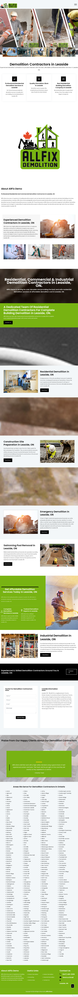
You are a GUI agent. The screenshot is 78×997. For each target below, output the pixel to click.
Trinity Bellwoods (63, 890)
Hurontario (27, 930)
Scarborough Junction (65, 793)
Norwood (44, 882)
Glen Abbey (27, 886)
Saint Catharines (46, 960)
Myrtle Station (45, 861)
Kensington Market (29, 944)
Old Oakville (45, 886)
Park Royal (44, 901)
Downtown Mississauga (30, 808)
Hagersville (27, 903)
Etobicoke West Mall (29, 857)
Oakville (44, 884)
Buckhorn (9, 878)
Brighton (9, 870)
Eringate (26, 853)
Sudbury (61, 845)
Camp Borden (10, 899)
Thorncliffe (62, 872)
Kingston (26, 952)
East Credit (27, 826)
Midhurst (44, 833)
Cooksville (9, 948)
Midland (44, 835)
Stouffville (61, 839)
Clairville (9, 930)
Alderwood (9, 800)
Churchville (9, 927)
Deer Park (9, 962)
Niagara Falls (45, 876)
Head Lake (26, 915)
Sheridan (61, 806)
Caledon (9, 888)
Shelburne (61, 804)
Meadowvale (45, 826)
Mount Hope (45, 857)
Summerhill (62, 847)
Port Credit (44, 921)
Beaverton (9, 833)
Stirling (61, 831)
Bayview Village (11, 829)
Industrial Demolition (48, 980)
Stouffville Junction (64, 841)
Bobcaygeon (10, 847)
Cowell (8, 954)
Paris (43, 899)
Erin (25, 847)
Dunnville (26, 822)
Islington (26, 938)
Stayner (61, 829)
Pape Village (45, 897)
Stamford (61, 826)
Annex (8, 808)
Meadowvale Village (47, 829)
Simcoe (61, 812)
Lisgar (43, 800)
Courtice (9, 952)
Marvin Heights (45, 824)
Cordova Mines (10, 950)
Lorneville (44, 810)
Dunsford (26, 824)
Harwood (26, 909)
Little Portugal (45, 804)
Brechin (9, 866)
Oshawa (44, 894)
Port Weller (44, 934)
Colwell (8, 944)
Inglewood (26, 932)
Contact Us (8, 322)
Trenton (61, 888)
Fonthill (26, 870)
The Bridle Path (63, 859)
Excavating (31, 980)
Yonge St (61, 952)
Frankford (26, 880)
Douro (25, 802)
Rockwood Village (46, 956)
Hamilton (26, 907)
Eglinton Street (28, 837)
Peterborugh (45, 913)
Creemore (9, 958)
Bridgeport (9, 868)
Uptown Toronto (63, 897)
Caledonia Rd (10, 894)
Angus (8, 806)
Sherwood (61, 808)
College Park (10, 942)
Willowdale (62, 942)
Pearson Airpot (45, 905)
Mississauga (45, 847)
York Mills (61, 956)
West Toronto (62, 930)
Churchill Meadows (12, 925)
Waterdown (62, 911)
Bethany (9, 835)
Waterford (62, 913)
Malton (43, 812)
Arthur (8, 814)
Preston (44, 936)
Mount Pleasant (46, 859)
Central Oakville (11, 919)
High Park (26, 919)
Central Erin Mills (11, 917)
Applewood (9, 812)
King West (26, 950)
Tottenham (62, 886)
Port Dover (44, 925)
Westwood (62, 936)
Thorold (61, 878)
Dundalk (26, 818)
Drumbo (26, 814)
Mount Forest (45, 855)
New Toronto (45, 868)
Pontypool (44, 919)
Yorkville (61, 958)
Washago (61, 909)
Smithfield (61, 814)
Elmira (25, 841)
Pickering (44, 915)
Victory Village (62, 905)
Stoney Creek (62, 835)
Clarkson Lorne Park (12, 934)
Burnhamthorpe (11, 884)
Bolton (8, 849)
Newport (44, 874)
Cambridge (10, 897)
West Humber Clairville (65, 923)
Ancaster (9, 804)
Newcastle (44, 870)
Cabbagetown (10, 886)
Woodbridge (62, 948)
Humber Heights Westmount (31, 923)
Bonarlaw (9, 851)
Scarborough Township (65, 796)
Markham (44, 818)
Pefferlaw (44, 907)
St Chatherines (63, 824)
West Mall (61, 925)
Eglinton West (27, 839)
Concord (9, 946)
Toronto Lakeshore (64, 884)
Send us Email (68, 980)
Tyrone (61, 894)
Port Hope (44, 927)
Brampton (9, 861)
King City (26, 948)
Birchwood (9, 839)
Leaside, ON (64, 986)
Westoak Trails (63, 932)
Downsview (27, 804)
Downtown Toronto (29, 812)
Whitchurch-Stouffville (65, 940)
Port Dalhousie (45, 923)
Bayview (9, 826)
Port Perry (44, 932)
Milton (43, 841)
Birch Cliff (9, 837)
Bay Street (9, 824)
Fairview (26, 859)
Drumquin (26, 816)
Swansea (61, 855)
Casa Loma (10, 911)
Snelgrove (61, 818)
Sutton (61, 851)
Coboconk (9, 936)
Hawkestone (27, 913)
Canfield (9, 905)
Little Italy (44, 802)
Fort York (26, 878)
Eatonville (26, 833)
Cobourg (9, 938)
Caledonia (9, 892)
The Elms (61, 864)
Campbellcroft (10, 901)
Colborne (9, 940)
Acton (8, 793)
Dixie (25, 796)
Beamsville (9, 831)
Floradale (26, 868)
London (43, 806)
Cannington (10, 907)
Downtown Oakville (29, 810)
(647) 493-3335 (68, 977)
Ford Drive (26, 872)
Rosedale (44, 958)
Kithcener (26, 956)
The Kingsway (62, 868)
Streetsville (62, 843)
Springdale (62, 822)
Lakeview (26, 960)
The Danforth (62, 861)
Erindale (26, 851)
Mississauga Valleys (47, 851)
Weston (61, 934)
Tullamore (61, 892)
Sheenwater (62, 802)
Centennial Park (11, 915)
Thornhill (61, 876)
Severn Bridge (62, 800)
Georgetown (27, 884)
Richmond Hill (45, 948)
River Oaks (44, 954)
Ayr (7, 818)
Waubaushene (63, 917)
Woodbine (61, 946)
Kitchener (26, 954)
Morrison (44, 853)
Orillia (43, 892)
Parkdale (44, 903)
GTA (25, 899)
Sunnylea (61, 849)
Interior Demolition (48, 977)
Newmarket (45, 872)
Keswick (26, 946)
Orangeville (45, 890)
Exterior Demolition (33, 977)
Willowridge (62, 944)
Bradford (9, 857)
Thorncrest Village (64, 874)
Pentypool (44, 909)
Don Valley (27, 800)
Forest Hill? (27, 876)
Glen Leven (27, 888)
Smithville (61, 816)
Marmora (44, 822)
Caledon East (10, 890)
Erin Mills (26, 849)
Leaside (26, 962)
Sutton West (62, 853)
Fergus (26, 866)
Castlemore (10, 913)
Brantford (9, 864)
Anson (8, 810)
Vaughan (61, 901)
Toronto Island (63, 882)
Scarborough (45, 962)
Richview (44, 950)
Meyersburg (45, 831)
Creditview (9, 956)
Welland (61, 919)
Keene (25, 942)
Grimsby (26, 897)
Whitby (61, 938)
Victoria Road (62, 903)
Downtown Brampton (29, 806)
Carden (9, 909)
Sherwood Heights (64, 810)
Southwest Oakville (64, 820)
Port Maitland (45, 930)
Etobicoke (26, 855)
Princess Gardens (46, 938)
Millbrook (44, 839)
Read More (44, 390)
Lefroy (43, 793)
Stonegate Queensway (65, 833)
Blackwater (9, 843)
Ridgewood (44, 952)
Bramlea (9, 859)
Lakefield (26, 958)
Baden (8, 820)
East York (26, 831)
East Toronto (27, 829)
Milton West (45, 843)
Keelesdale (27, 940)
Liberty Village (45, 796)
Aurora (8, 816)
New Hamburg (45, 866)
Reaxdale (44, 946)
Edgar (25, 835)
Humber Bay (27, 921)
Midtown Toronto (46, 837)
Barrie (8, 822)
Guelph (26, 901)
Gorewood (27, 890)
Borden (8, 853)
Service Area (31, 982)
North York (44, 880)
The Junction (62, 866)
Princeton (44, 940)
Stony (60, 837)
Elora (25, 845)
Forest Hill (26, 874)
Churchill (9, 923)
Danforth (9, 960)
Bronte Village (10, 876)
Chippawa (9, 921)
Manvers (44, 814)
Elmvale (26, 843)
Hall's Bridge (27, 905)
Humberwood (27, 927)
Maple (43, 816)
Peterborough (45, 911)
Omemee (44, 888)
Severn (61, 798)
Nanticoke (44, 864)
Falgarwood (27, 861)
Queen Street (45, 942)
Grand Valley (27, 892)
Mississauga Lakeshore (47, 849)
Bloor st (8, 845)
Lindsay (43, 798)
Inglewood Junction (29, 934)
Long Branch (45, 808)
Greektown (27, 894)
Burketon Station (11, 880)
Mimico (43, 845)
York (60, 954)
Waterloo (61, 915)
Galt (25, 882)
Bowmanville (10, 855)
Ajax (8, 798)
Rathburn (44, 944)
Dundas (26, 820)
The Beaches (62, 857)
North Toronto (45, 878)
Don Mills (26, 798)
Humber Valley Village (29, 925)
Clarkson (9, 932)
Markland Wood (46, 820)
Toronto (61, 880)
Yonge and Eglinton (64, 950)
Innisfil (25, 936)
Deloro (25, 793)
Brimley (8, 872)
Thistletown (62, 870)
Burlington (9, 882)
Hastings (26, 911)
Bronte (8, 874)
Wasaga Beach (63, 907)
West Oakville (62, 927)
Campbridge (10, 903)
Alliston (8, 802)
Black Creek (10, 841)
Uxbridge (61, 899)
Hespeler (26, 917)
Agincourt (9, 796)
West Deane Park (63, 921)
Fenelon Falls (27, 864)
